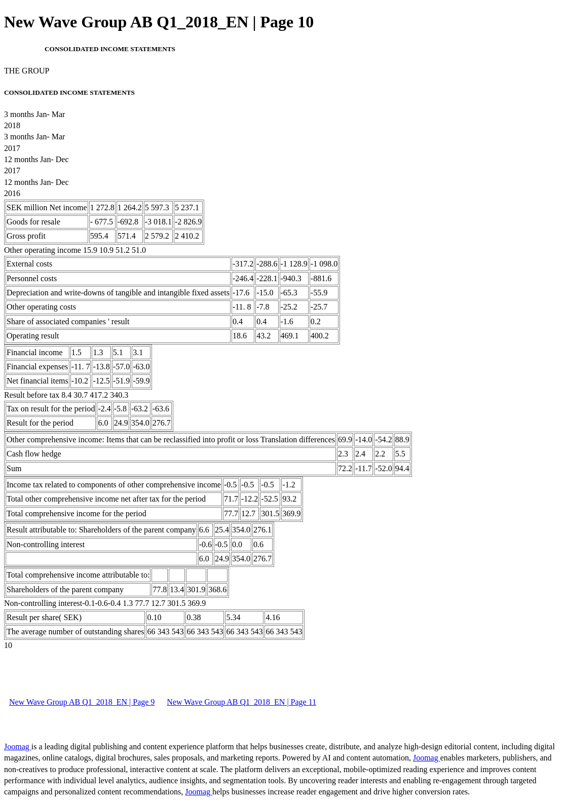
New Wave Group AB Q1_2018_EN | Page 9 (82, 702)
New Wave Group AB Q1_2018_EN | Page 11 (241, 702)
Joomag (17, 746)
